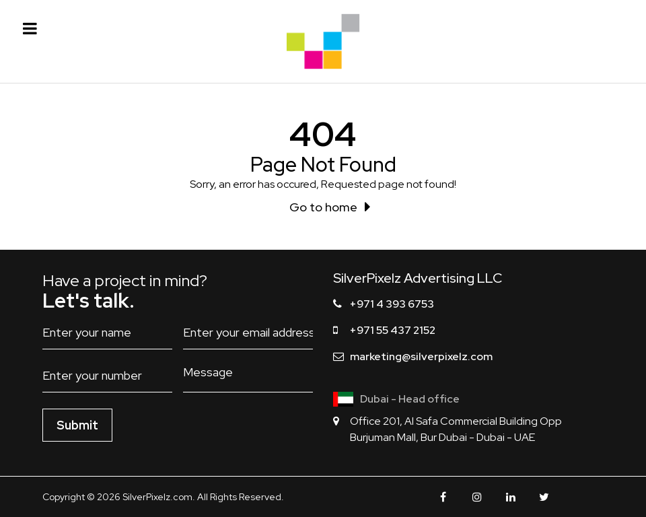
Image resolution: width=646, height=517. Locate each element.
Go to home (323, 207)
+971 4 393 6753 (392, 304)
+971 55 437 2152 (392, 330)
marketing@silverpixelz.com (421, 356)
